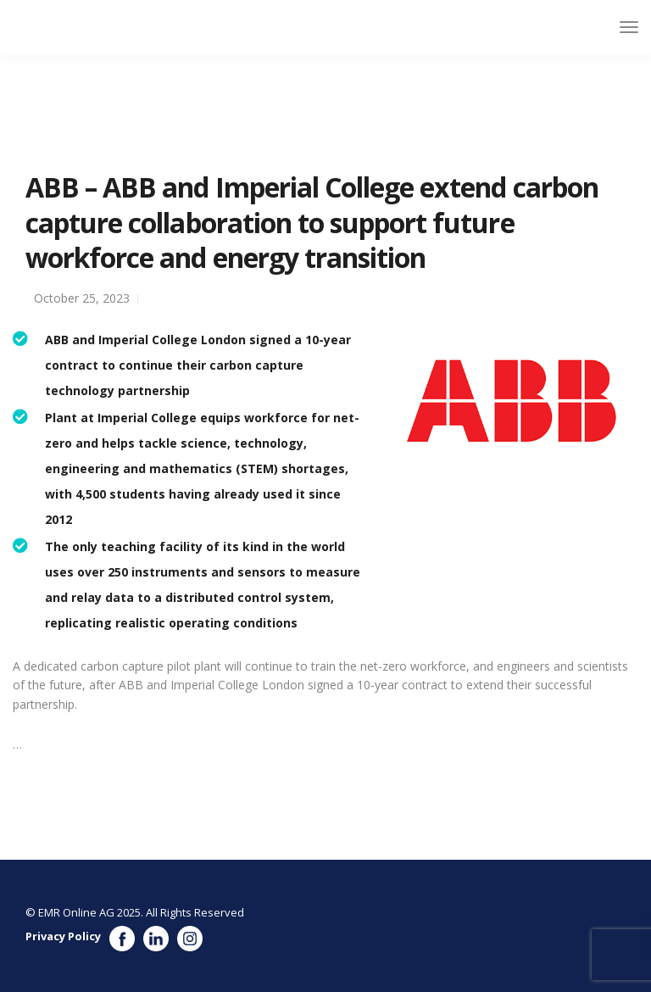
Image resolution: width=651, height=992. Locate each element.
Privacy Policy (63, 936)
